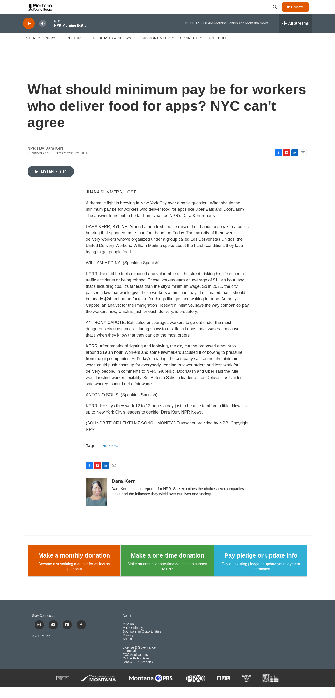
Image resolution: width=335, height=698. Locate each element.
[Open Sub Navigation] (39, 48)
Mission (128, 634)
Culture (75, 48)
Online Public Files (136, 669)
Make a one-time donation (167, 565)
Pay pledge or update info (260, 565)
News (51, 48)
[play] (28, 34)
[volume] (43, 34)
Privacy (128, 646)
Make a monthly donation (74, 565)
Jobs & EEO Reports (138, 672)
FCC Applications (135, 665)
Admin (127, 649)
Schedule (218, 48)
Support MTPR (155, 48)
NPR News (111, 456)
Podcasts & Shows (112, 48)
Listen (29, 48)
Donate (300, 12)
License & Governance (139, 658)
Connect (189, 48)
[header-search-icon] (277, 12)
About (127, 626)
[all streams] (295, 34)
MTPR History (133, 638)
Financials (130, 661)
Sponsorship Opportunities (142, 642)
